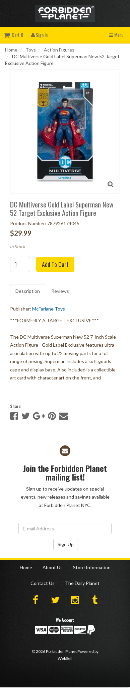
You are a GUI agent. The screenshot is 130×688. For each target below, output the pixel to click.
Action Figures (59, 50)
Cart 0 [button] (13, 34)
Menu (116, 34)
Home (11, 50)
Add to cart (55, 264)
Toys (30, 50)
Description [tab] (27, 291)
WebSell (65, 658)
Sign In (39, 34)
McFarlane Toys (48, 309)
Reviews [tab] (60, 291)
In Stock (17, 246)
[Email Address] (65, 528)
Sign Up (66, 544)
